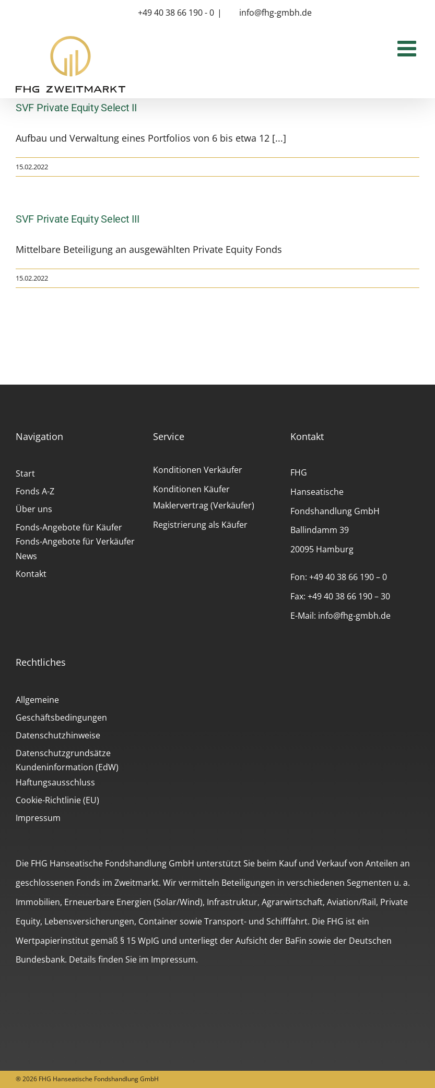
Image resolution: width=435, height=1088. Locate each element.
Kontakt (31, 574)
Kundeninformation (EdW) (67, 767)
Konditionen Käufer (191, 489)
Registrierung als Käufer (200, 524)
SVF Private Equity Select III (77, 219)
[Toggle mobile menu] (408, 48)
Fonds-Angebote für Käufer (69, 527)
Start (25, 473)
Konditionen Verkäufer (197, 470)
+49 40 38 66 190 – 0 (348, 577)
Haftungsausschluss (55, 782)
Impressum (38, 818)
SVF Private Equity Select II (76, 107)
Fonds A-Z (35, 491)
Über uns (34, 509)
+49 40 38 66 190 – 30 (349, 596)
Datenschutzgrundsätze (63, 753)
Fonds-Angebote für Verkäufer (75, 541)
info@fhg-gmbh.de (275, 12)
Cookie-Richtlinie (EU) (57, 800)
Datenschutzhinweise (58, 735)
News (26, 556)
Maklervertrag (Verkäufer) (203, 505)
